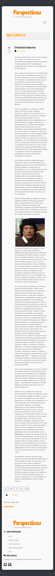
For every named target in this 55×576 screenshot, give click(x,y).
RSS (10, 552)
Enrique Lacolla (14, 540)
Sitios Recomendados (16, 548)
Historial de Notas (14, 544)
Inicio (10, 536)
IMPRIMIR (15, 495)
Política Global (21, 51)
